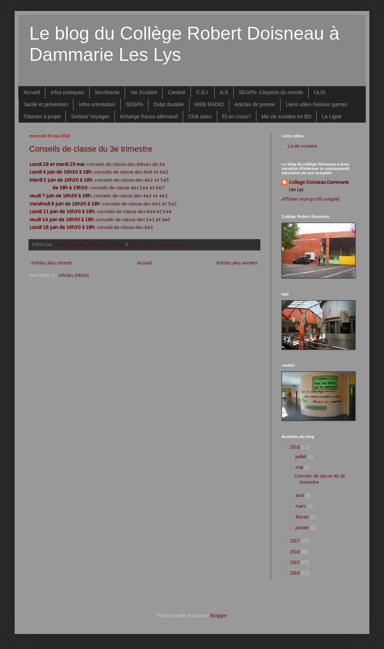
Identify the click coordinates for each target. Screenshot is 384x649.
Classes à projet (42, 116)
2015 (295, 562)
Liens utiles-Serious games (316, 104)
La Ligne (332, 116)
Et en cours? (236, 116)
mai (299, 467)
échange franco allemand (148, 116)
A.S (224, 92)
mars (301, 506)
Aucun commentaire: (166, 244)
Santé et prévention (46, 104)
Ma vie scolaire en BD (286, 116)
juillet (301, 457)
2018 (295, 447)
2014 (295, 573)
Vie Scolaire (143, 92)
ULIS (319, 92)
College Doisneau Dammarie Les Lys (319, 186)
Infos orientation (97, 104)
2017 (295, 541)
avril (300, 495)
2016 (295, 552)
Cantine (176, 92)
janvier (302, 528)
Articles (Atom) (73, 275)
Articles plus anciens (237, 263)
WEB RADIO (209, 104)
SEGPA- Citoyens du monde (271, 92)
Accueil (31, 92)
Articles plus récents (51, 263)
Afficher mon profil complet (310, 199)
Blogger (218, 616)
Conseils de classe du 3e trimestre (90, 148)
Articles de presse (254, 104)
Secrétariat (107, 92)
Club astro (200, 116)
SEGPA (134, 104)
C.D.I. (202, 92)
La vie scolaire (302, 146)
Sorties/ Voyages (90, 116)
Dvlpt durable (169, 104)
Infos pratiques (67, 92)
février (302, 517)
